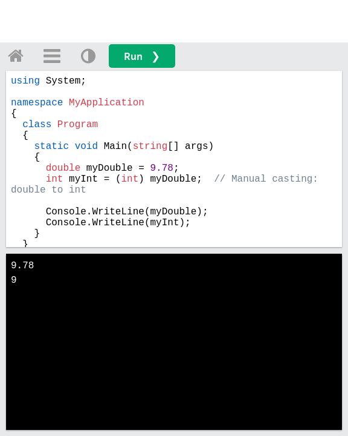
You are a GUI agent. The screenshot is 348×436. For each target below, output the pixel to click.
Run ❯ (142, 56)
